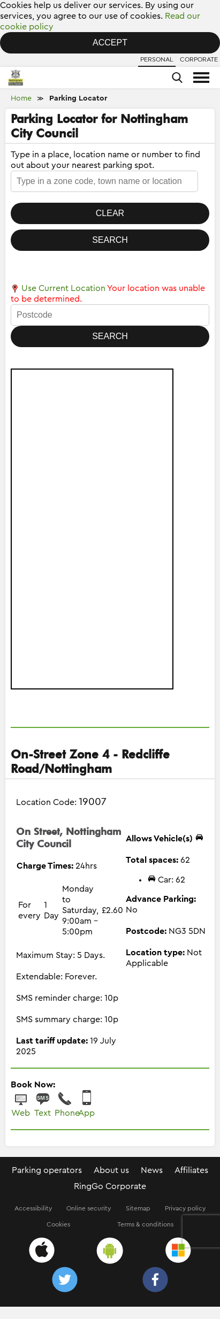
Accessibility (33, 1208)
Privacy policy (185, 1208)
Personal (156, 59)
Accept (110, 42)
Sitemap (138, 1208)
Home (21, 98)
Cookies (58, 1224)
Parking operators (47, 1170)
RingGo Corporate (110, 1186)
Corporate (199, 59)
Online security (88, 1208)
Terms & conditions (145, 1224)
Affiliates (191, 1170)
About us (111, 1170)
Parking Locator (78, 98)
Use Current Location (58, 288)
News (152, 1170)
